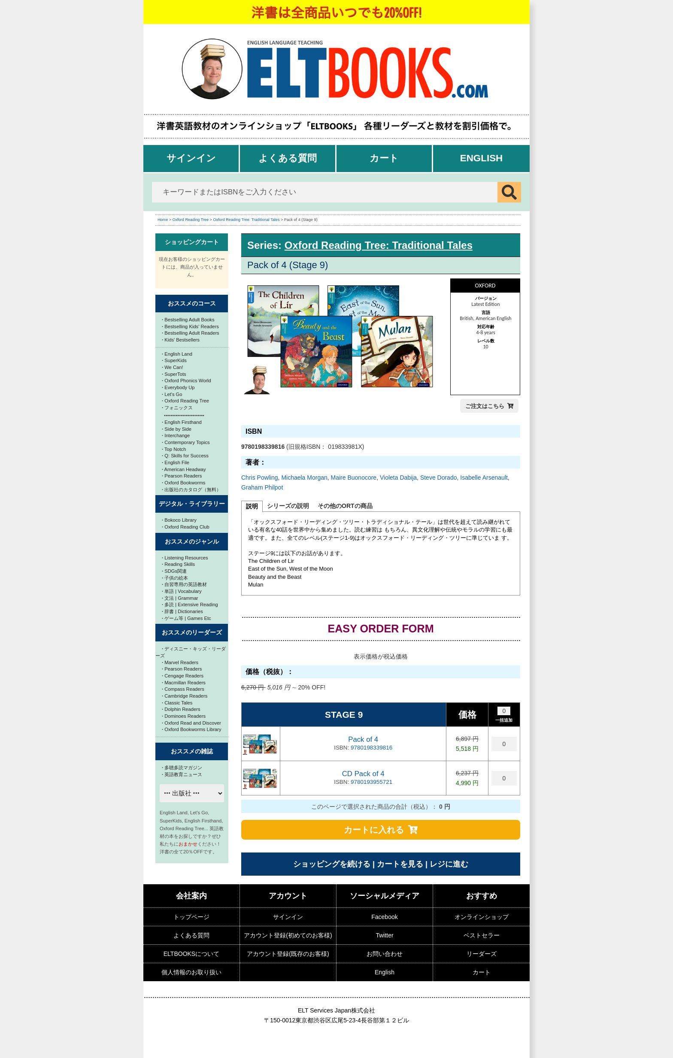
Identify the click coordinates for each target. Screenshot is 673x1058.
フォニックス (177, 407)
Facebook (384, 916)
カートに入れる (374, 829)
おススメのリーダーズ (192, 632)
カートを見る (400, 864)
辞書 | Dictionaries (182, 611)
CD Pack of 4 (363, 774)
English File (175, 462)
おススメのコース (192, 303)
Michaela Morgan (304, 477)
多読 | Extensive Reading (190, 604)
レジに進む (449, 864)
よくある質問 (287, 158)
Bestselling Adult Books (188, 319)
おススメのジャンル (192, 541)
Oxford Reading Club (185, 526)
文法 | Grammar (180, 598)
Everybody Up (178, 387)
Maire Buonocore (354, 477)
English (481, 158)
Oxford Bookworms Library (191, 729)
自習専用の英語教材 (184, 584)
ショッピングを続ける (331, 864)
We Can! (172, 367)
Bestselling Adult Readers (190, 333)
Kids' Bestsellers (181, 339)
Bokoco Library (179, 520)
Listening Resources (185, 557)
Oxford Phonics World (186, 380)
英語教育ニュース (182, 774)
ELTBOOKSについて (191, 953)
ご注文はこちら (484, 406)
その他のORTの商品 (345, 505)
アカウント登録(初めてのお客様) (288, 935)
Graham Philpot (262, 487)
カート (384, 158)
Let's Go (172, 394)
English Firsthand (182, 422)
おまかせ (188, 843)
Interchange (176, 435)
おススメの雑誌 (192, 751)
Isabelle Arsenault (484, 477)
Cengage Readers (182, 675)
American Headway (184, 469)
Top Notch (174, 449)
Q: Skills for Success (185, 455)
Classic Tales (177, 702)
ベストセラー (482, 935)
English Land (177, 354)
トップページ (191, 916)
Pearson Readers (182, 475)
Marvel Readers (180, 662)
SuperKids (174, 360)
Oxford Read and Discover (191, 722)
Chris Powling (259, 477)
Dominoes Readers (184, 716)
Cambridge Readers (184, 695)
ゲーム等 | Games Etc (186, 618)
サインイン (191, 158)
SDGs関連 (174, 571)
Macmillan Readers (184, 682)
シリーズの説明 (288, 505)
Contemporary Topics (186, 442)
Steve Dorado (438, 477)
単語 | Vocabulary (182, 591)
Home (163, 220)
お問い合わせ (385, 953)
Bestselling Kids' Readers (190, 326)
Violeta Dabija (398, 477)
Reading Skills (178, 564)
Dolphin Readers (181, 709)
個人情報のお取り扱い (191, 972)
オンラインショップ (482, 916)
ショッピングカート (192, 242)
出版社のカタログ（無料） (191, 489)
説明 (252, 506)
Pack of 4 (363, 739)
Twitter (384, 935)
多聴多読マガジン (182, 767)
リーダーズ (482, 953)
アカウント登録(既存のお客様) (288, 953)
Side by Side (176, 429)
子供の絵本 (175, 577)
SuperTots (174, 374)
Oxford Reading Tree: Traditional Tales (246, 220)
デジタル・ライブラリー (192, 503)
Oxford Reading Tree (191, 220)
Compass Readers (183, 689)
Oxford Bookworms (183, 482)
